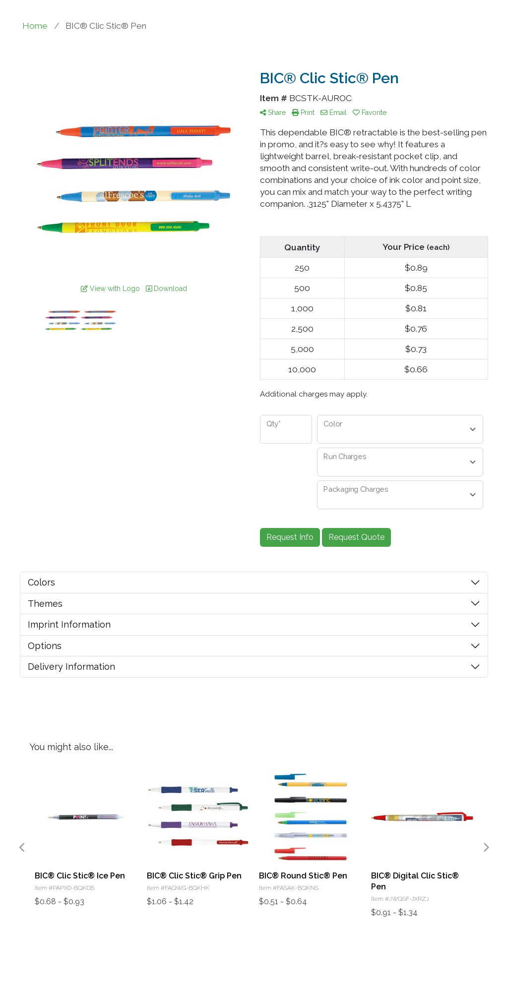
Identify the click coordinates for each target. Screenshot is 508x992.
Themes (45, 603)
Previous (22, 848)
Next (486, 848)
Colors (41, 582)
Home (35, 26)
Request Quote (356, 537)
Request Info (290, 537)
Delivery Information (71, 666)
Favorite (369, 113)
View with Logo (110, 288)
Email (333, 113)
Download (166, 288)
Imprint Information (69, 624)
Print (303, 113)
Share (273, 113)
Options (45, 646)
